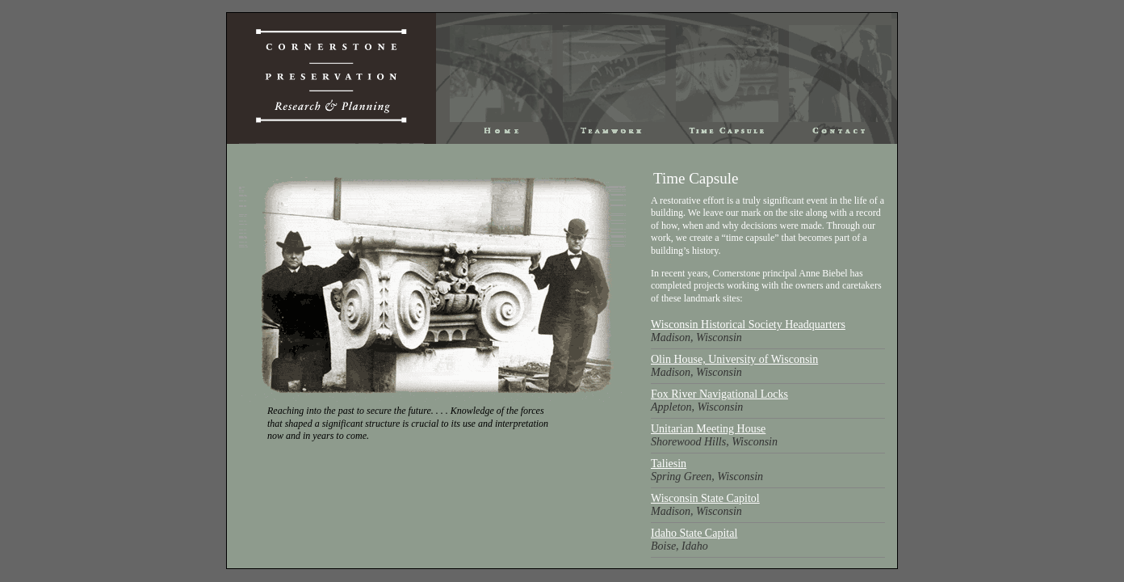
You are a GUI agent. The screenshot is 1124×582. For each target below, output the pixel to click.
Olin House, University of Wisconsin (734, 359)
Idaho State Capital (694, 533)
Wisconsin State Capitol (705, 498)
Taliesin (668, 464)
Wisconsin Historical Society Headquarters (748, 324)
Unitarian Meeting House (708, 429)
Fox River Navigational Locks (719, 394)
